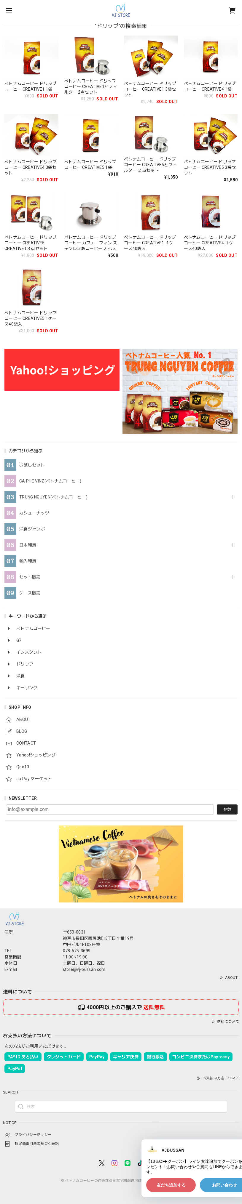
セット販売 (30, 577)
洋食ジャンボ (32, 529)
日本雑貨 (27, 545)
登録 (227, 809)
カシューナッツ (34, 513)
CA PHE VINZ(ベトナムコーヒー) (50, 481)
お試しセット (32, 465)
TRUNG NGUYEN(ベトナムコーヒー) (53, 497)
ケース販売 (30, 593)
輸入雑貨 (27, 561)
